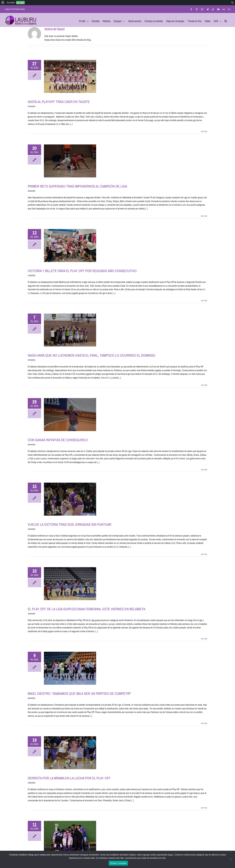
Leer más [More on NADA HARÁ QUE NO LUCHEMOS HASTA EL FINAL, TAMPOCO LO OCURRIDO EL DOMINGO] (204, 385)
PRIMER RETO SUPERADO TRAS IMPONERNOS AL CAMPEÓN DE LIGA (77, 186)
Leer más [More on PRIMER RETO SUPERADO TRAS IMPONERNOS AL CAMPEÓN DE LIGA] (204, 216)
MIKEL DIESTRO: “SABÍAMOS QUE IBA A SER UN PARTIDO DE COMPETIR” (79, 693)
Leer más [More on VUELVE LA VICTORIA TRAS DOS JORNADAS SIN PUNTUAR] (204, 554)
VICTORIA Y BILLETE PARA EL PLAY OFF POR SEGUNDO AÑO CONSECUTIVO (82, 270)
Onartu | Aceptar (118, 863)
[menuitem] (3, 2)
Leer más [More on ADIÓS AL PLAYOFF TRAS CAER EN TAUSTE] (204, 131)
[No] (231, 859)
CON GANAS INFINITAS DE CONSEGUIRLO (58, 439)
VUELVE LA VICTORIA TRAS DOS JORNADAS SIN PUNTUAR (69, 524)
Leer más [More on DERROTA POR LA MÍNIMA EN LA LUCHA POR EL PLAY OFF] (204, 807)
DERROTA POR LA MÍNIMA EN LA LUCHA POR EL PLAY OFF (69, 778)
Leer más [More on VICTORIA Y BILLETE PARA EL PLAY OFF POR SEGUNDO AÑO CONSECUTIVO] (204, 300)
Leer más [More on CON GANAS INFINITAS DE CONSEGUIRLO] (204, 469)
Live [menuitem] (22, 2)
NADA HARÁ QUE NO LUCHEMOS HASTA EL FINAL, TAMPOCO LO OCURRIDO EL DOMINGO (91, 355)
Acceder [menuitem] (11, 2)
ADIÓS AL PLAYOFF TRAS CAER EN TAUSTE (59, 101)
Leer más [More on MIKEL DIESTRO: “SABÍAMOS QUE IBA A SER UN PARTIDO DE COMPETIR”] (204, 723)
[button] (225, 20)
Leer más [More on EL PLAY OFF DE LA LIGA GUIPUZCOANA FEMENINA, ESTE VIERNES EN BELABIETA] (204, 638)
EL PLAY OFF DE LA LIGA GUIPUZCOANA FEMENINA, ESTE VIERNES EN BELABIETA (86, 609)
